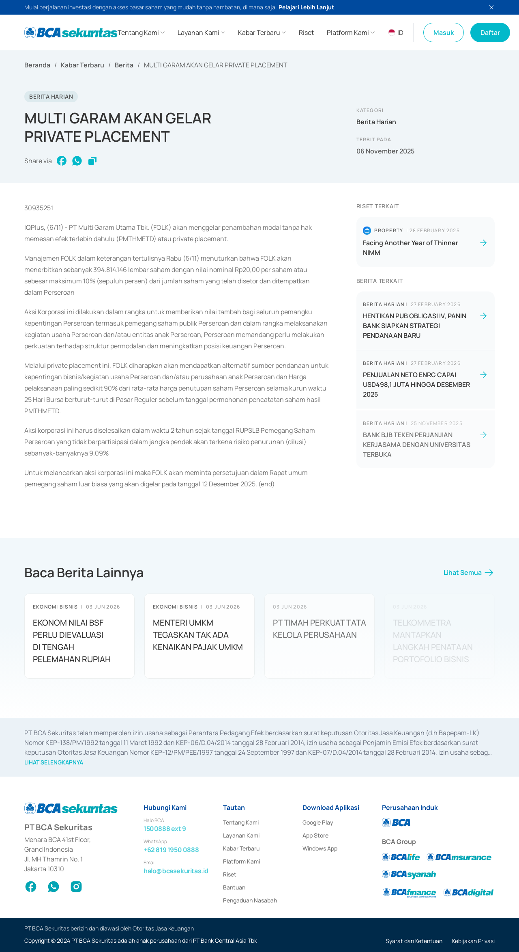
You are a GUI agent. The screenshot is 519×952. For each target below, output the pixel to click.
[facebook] (61, 161)
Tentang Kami (241, 822)
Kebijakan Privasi (473, 941)
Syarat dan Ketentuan (414, 941)
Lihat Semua (469, 575)
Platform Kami (241, 861)
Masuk (443, 32)
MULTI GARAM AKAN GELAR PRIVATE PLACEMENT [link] (215, 64)
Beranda (37, 64)
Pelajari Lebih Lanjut (306, 7)
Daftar (490, 32)
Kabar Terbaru (82, 64)
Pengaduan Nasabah (250, 900)
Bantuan (234, 887)
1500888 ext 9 (165, 828)
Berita (124, 64)
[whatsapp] (77, 160)
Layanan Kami (241, 835)
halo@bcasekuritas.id (176, 870)
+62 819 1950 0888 (171, 849)
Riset (229, 874)
